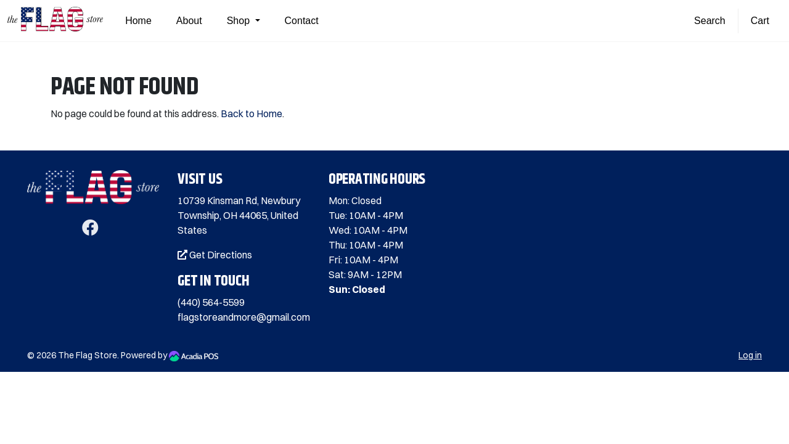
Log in (750, 355)
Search (710, 20)
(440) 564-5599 (211, 302)
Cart (760, 20)
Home (138, 20)
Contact (302, 20)
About (189, 20)
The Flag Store (87, 355)
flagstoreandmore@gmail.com (244, 317)
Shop (240, 20)
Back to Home (251, 113)
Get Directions (215, 255)
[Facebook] (90, 230)
